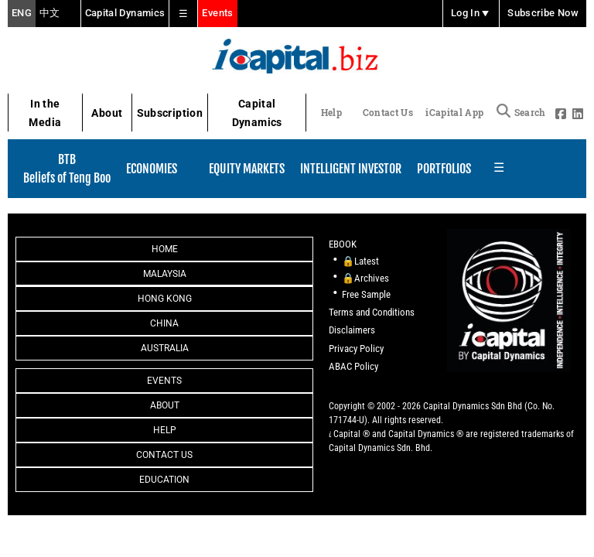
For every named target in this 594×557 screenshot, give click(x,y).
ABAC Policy (353, 366)
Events (217, 13)
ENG (22, 13)
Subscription (170, 113)
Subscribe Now (543, 13)
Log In (471, 13)
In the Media (45, 113)
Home (165, 249)
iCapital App (454, 112)
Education (164, 479)
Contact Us (388, 112)
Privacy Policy (356, 348)
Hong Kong (165, 298)
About (106, 113)
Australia (165, 348)
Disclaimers (352, 330)
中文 (50, 13)
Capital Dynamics (125, 13)
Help (331, 112)
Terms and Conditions (372, 312)
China (164, 323)
